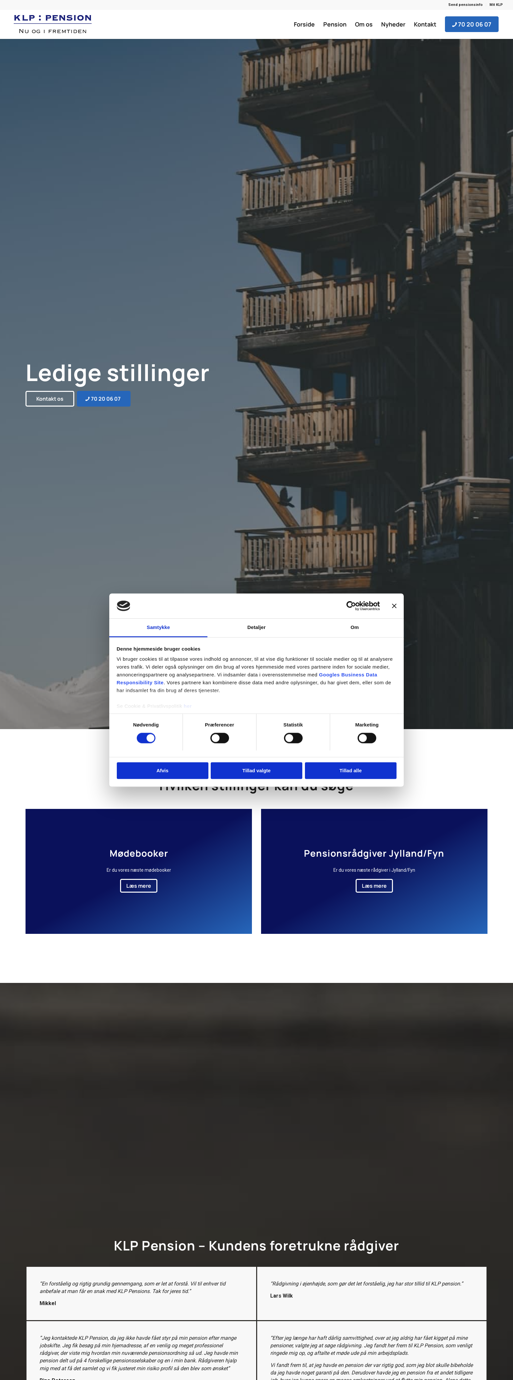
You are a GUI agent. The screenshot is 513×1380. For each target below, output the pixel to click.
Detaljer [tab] (256, 627)
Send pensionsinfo (465, 5)
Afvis (162, 771)
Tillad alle (350, 771)
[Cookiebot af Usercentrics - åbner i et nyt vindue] (351, 606)
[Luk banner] (394, 605)
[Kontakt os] (50, 399)
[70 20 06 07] (104, 399)
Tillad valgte (256, 771)
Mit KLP (496, 5)
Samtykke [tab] (158, 627)
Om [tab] (354, 627)
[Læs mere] (138, 886)
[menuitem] (465, 5)
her (188, 706)
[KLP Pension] (52, 24)
